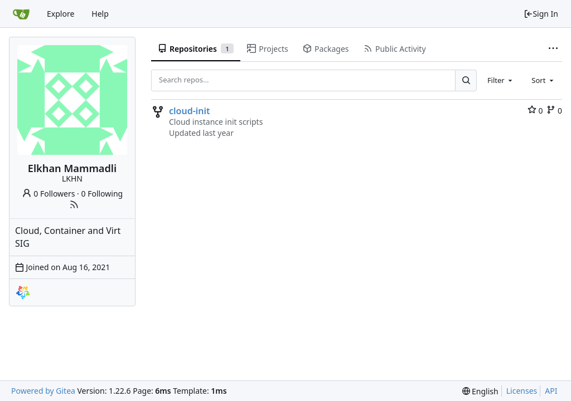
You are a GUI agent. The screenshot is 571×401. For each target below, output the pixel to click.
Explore (60, 13)
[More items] (553, 49)
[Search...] (465, 80)
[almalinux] (23, 292)
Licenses (522, 390)
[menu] (480, 391)
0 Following (102, 193)
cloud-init (189, 110)
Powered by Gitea (43, 390)
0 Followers (48, 193)
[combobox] (501, 80)
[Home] (21, 14)
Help (100, 13)
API (551, 390)
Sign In (541, 13)
